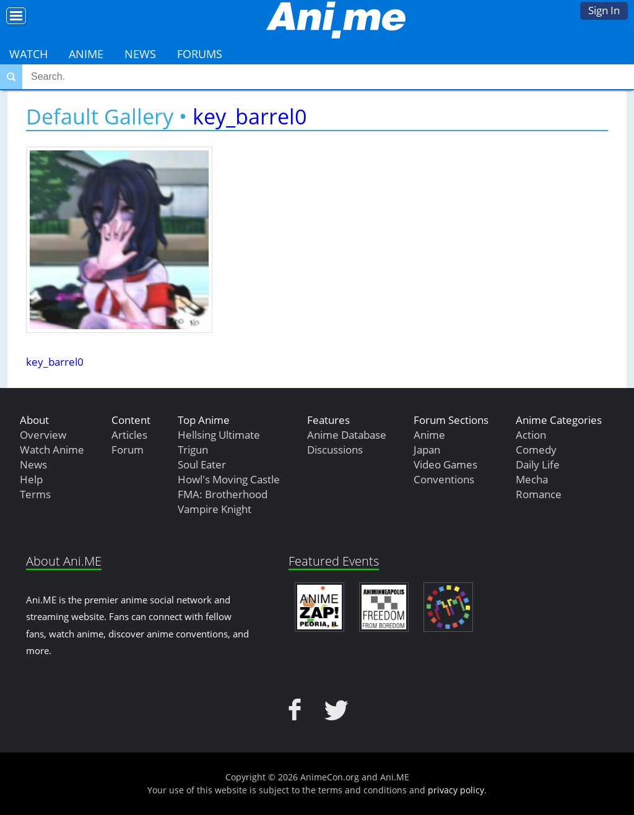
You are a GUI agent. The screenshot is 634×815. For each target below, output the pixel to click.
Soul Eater (202, 464)
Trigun (193, 449)
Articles (129, 435)
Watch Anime (52, 449)
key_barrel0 (249, 116)
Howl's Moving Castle (229, 479)
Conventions (444, 479)
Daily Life (538, 464)
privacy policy (456, 790)
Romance (539, 494)
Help (31, 479)
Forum (127, 449)
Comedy (536, 449)
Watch (28, 53)
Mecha (532, 479)
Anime (86, 53)
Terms (35, 494)
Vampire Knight (214, 509)
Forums (199, 53)
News (140, 53)
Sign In (604, 10)
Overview (43, 435)
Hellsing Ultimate (219, 435)
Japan (427, 449)
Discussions (335, 449)
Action (531, 435)
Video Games (445, 464)
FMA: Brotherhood (222, 494)
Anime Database (346, 435)
